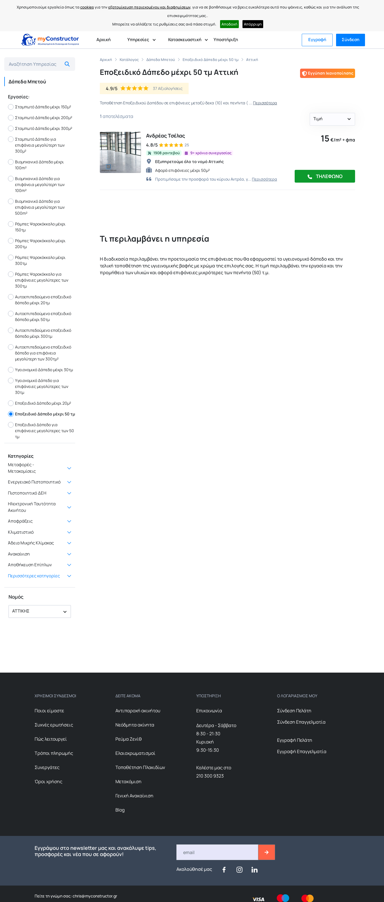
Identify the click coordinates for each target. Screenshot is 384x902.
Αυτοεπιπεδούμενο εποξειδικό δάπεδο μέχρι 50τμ (39, 316)
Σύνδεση (350, 40)
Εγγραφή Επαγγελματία (301, 751)
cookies (87, 7)
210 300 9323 (210, 776)
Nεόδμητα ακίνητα (134, 725)
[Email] (217, 852)
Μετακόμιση (128, 781)
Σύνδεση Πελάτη (294, 710)
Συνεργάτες (47, 767)
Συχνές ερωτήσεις (54, 725)
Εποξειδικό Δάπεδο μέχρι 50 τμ (41, 414)
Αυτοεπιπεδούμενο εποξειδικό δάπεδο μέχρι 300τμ (39, 333)
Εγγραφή (317, 40)
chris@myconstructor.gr (94, 896)
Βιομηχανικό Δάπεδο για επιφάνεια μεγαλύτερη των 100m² (36, 184)
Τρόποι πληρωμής (54, 753)
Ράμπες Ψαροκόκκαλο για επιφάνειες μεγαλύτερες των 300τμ (38, 280)
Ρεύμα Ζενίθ (128, 739)
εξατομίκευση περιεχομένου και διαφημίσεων (149, 7)
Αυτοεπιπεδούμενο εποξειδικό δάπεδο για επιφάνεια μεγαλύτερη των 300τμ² (39, 353)
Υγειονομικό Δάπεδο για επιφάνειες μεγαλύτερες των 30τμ (38, 386)
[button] (40, 611)
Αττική (252, 59)
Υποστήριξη (226, 40)
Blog (120, 810)
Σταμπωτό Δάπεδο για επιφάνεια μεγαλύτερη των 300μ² (36, 145)
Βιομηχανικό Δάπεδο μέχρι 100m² (36, 164)
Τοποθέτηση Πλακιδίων (140, 767)
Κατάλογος (129, 59)
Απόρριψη (253, 24)
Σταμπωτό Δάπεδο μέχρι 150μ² (39, 107)
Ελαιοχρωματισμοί (135, 753)
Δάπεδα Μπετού (160, 59)
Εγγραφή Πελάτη (294, 740)
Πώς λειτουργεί (51, 739)
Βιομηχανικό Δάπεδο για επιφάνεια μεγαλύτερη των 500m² (36, 207)
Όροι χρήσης (48, 781)
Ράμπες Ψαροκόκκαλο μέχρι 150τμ (37, 227)
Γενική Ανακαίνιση (134, 796)
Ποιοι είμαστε (49, 710)
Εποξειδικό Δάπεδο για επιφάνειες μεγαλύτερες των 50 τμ (41, 430)
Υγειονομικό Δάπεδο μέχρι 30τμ (40, 370)
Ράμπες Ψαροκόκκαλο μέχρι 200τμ (37, 243)
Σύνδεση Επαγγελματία (301, 722)
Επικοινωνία (209, 710)
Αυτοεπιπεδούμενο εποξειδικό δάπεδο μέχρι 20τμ (39, 299)
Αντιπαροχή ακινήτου (137, 710)
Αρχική (103, 40)
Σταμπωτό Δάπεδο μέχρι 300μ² (40, 128)
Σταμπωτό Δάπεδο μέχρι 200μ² (40, 118)
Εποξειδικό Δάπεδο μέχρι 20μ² (39, 403)
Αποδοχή (229, 24)
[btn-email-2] (266, 852)
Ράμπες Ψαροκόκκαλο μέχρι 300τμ (37, 260)
